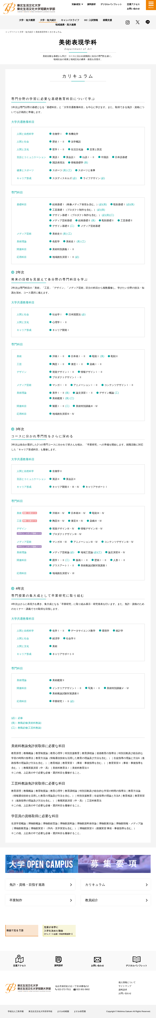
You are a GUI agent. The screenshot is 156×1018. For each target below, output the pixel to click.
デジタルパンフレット (111, 4)
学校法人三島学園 (16, 1011)
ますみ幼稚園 (63, 1011)
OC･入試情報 (91, 20)
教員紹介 (91, 900)
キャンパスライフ (70, 20)
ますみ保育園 (80, 1011)
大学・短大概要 (27, 20)
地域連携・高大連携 (65, 24)
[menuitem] (77, 4)
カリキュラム (95, 884)
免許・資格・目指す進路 (27, 884)
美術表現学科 (42, 32)
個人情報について (127, 982)
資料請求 (91, 4)
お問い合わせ (133, 8)
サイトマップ (125, 986)
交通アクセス (133, 4)
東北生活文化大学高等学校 (40, 1011)
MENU (151, 8)
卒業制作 (15, 900)
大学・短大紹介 (48, 20)
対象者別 (76, 4)
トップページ (11, 32)
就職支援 (107, 20)
